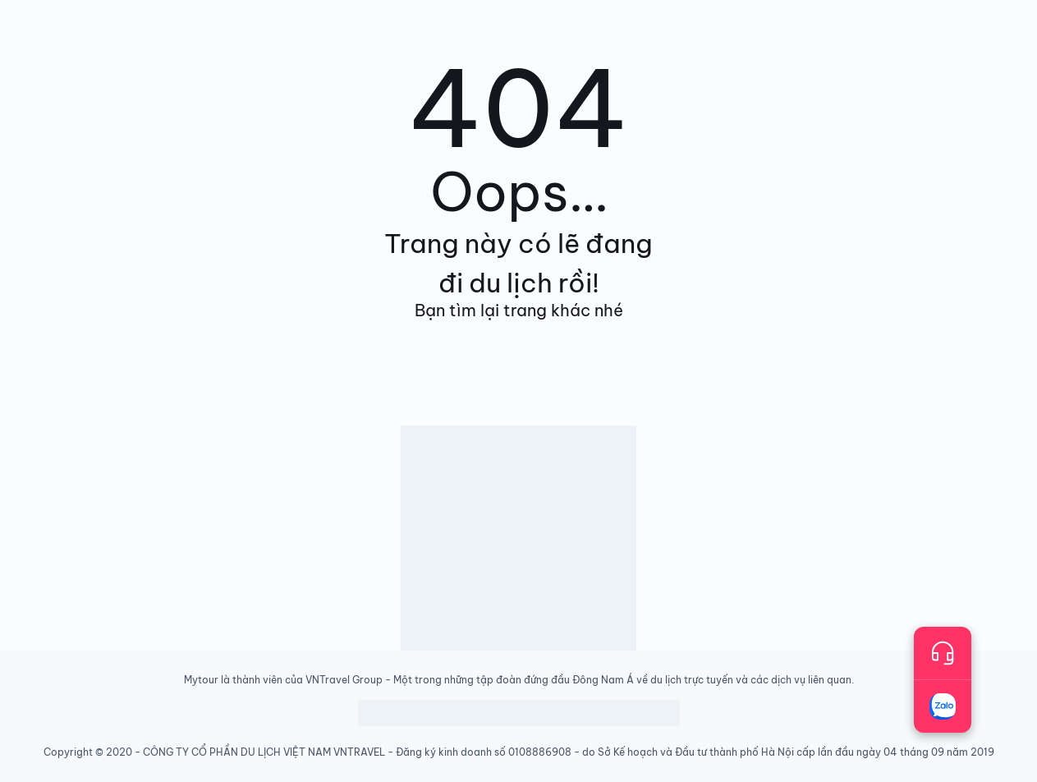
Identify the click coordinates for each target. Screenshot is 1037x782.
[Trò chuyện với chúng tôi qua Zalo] (942, 706)
